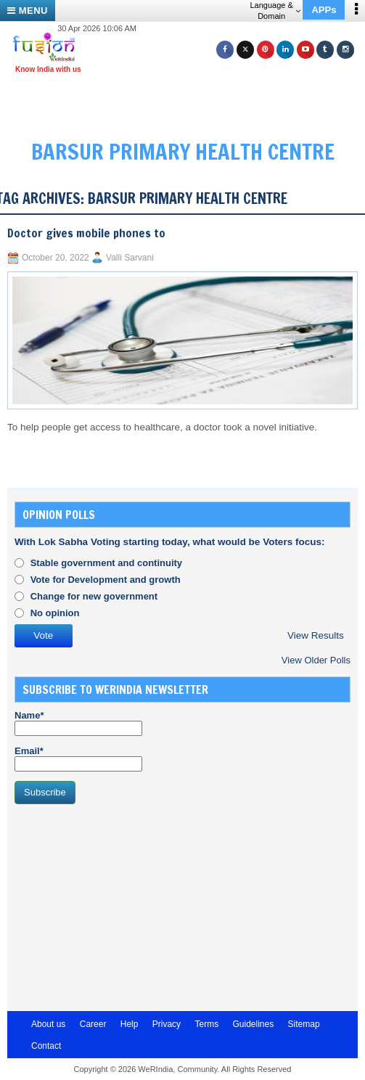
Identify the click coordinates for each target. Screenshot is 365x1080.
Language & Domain (275, 10)
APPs (323, 9)
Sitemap (304, 1024)
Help (129, 1024)
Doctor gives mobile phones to (86, 233)
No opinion (55, 613)
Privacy (166, 1024)
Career (93, 1024)
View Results (315, 635)
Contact (46, 1046)
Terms (206, 1024)
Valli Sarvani (130, 258)
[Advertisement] (188, 100)
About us (48, 1024)
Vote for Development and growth (105, 579)
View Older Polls (316, 660)
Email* (78, 758)
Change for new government (94, 596)
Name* (78, 723)
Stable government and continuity (106, 562)
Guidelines (253, 1024)
